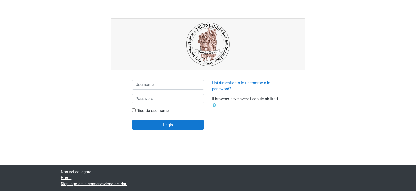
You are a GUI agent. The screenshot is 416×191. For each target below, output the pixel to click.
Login (168, 125)
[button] (215, 105)
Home (66, 177)
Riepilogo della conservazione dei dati (94, 183)
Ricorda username (153, 110)
